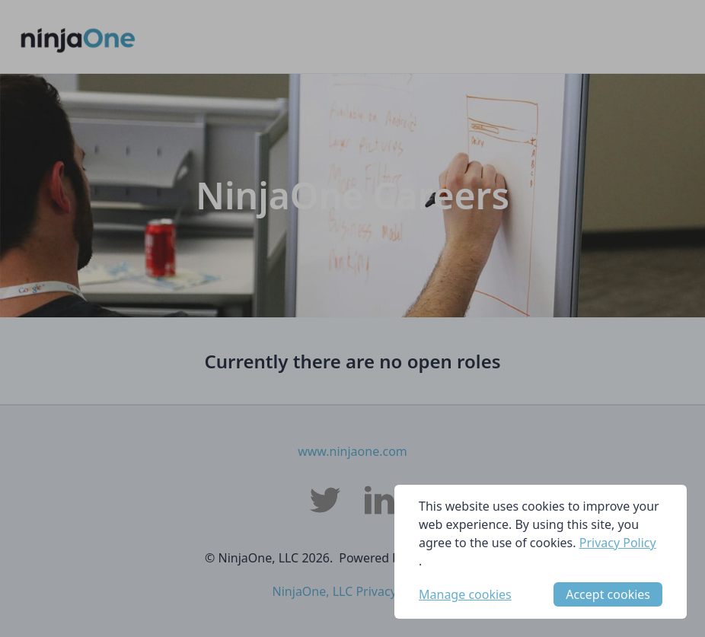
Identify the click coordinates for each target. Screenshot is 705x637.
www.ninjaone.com (352, 451)
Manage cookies (465, 594)
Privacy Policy (617, 542)
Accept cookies (608, 594)
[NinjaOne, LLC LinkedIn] (380, 500)
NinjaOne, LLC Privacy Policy (353, 591)
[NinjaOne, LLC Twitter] (325, 500)
